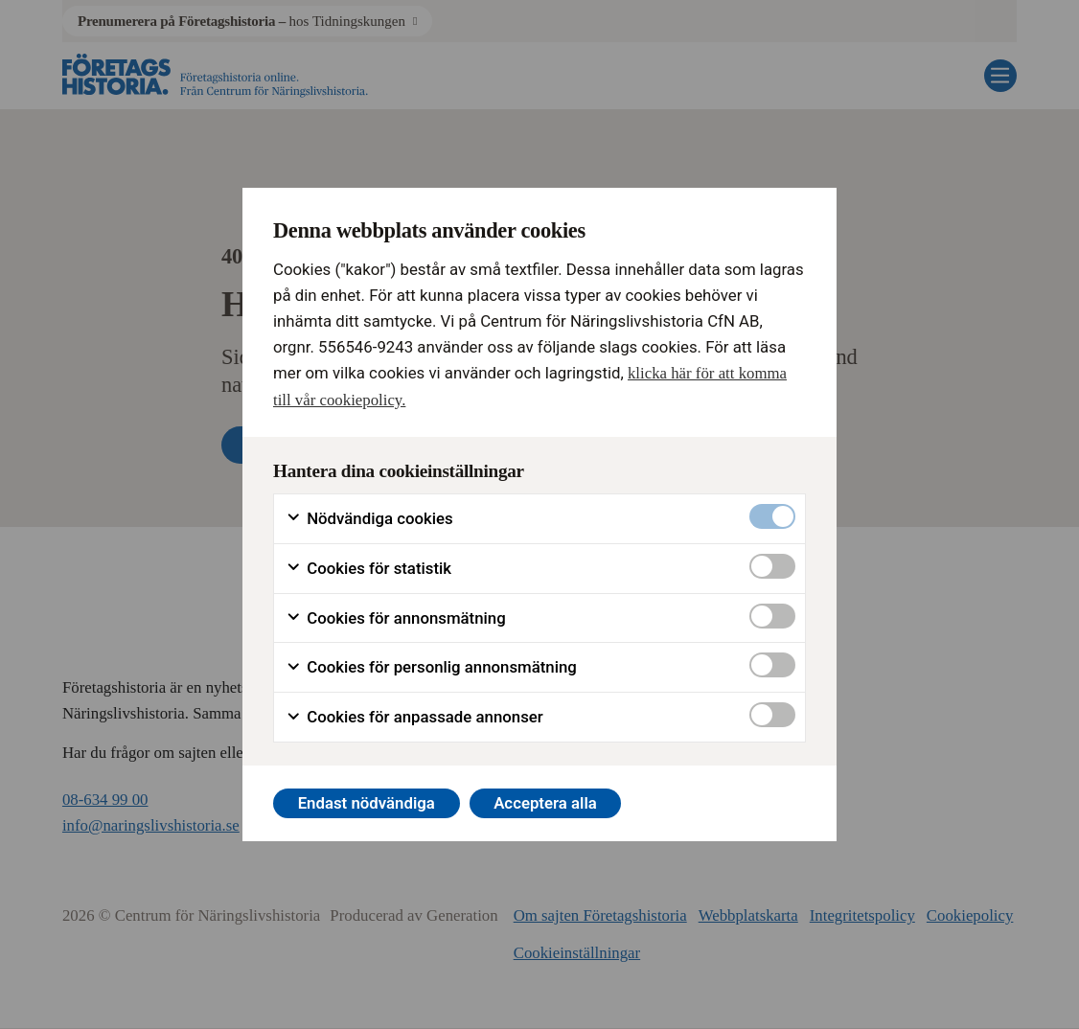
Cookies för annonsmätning (396, 618)
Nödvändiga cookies (369, 519)
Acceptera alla (545, 802)
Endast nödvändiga (366, 802)
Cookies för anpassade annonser (414, 717)
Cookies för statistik (368, 569)
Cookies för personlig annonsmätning (431, 667)
